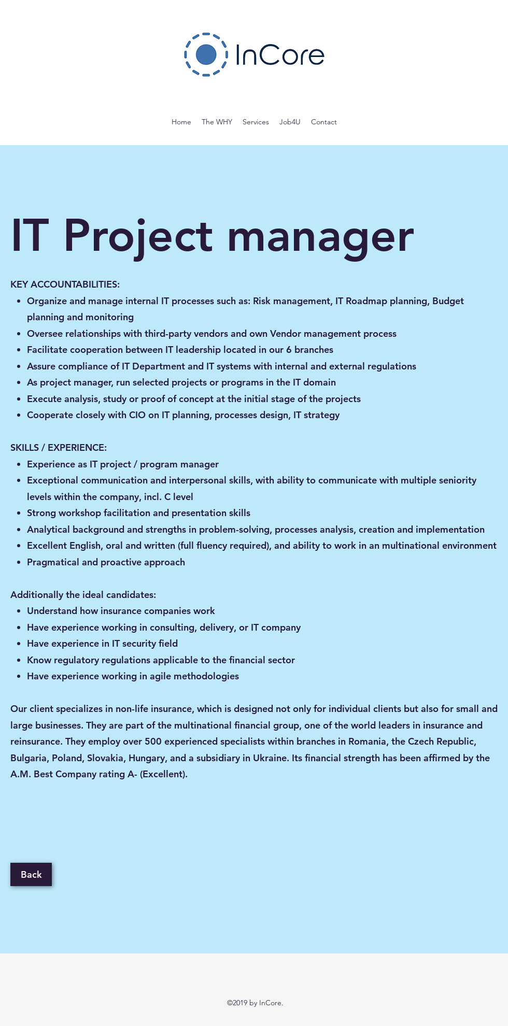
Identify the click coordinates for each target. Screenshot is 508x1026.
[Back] (31, 874)
